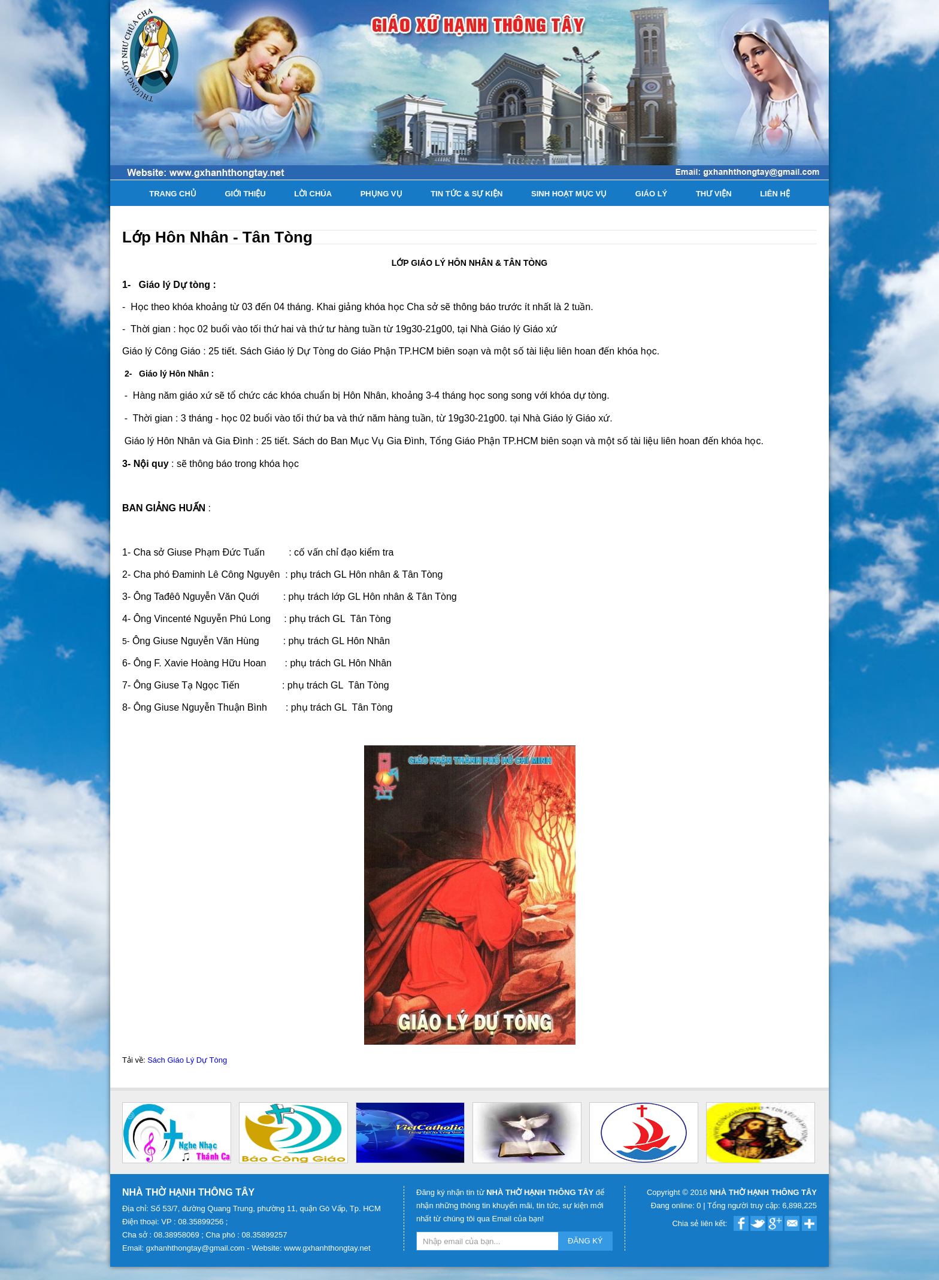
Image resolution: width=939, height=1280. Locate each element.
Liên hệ (775, 193)
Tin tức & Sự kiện (466, 193)
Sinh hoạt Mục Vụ (569, 193)
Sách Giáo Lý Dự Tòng (187, 1059)
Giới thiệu (245, 193)
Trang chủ (172, 193)
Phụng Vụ (381, 193)
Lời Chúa (313, 193)
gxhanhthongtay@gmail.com (196, 1247)
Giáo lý (651, 193)
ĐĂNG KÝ (585, 1240)
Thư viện (714, 193)
